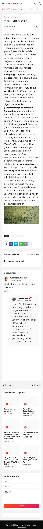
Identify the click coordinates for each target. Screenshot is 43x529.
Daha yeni (7, 385)
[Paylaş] (37, 26)
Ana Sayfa (8, 17)
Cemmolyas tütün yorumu (30, 433)
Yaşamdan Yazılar (18, 278)
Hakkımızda (25, 525)
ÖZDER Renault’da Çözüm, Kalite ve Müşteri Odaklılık (19, 9)
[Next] (40, 9)
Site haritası (21, 528)
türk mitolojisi (20, 236)
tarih (16, 17)
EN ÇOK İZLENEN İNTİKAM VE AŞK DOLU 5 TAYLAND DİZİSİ (11, 461)
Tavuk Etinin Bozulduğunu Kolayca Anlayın (29, 411)
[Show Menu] (3, 4)
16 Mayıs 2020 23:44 (16, 280)
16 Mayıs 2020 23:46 (24, 300)
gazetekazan (23, 298)
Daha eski (36, 385)
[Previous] (37, 9)
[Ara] (40, 4)
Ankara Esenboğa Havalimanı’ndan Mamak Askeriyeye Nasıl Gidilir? (12, 435)
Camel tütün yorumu (9, 410)
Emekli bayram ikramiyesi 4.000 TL (30, 460)
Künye (34, 525)
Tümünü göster (32, 254)
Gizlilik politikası (12, 525)
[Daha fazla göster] (30, 244)
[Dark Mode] (35, 4)
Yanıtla (6, 291)
